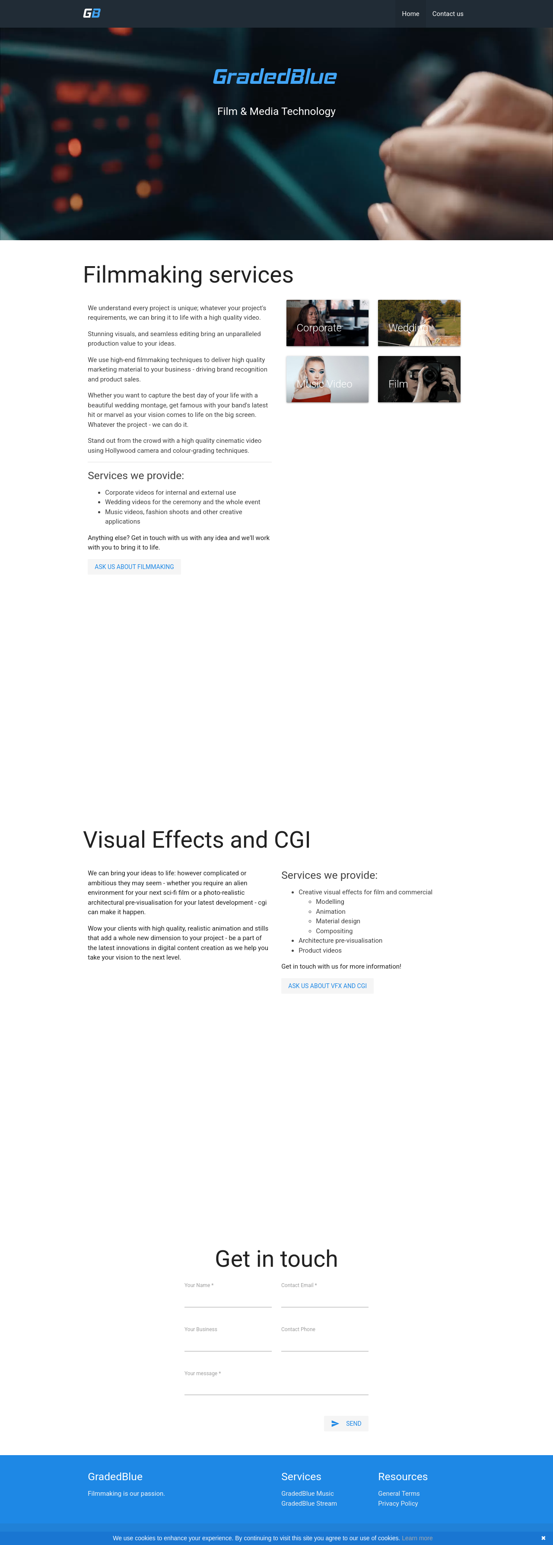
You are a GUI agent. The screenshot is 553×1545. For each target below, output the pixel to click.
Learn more (417, 1538)
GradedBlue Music (307, 1493)
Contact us (448, 14)
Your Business (200, 1329)
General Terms (399, 1493)
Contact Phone (298, 1329)
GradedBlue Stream (309, 1503)
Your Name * (198, 1285)
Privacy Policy (398, 1503)
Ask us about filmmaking (134, 566)
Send (346, 1423)
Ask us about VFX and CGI (327, 985)
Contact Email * (299, 1285)
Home (410, 14)
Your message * (202, 1373)
